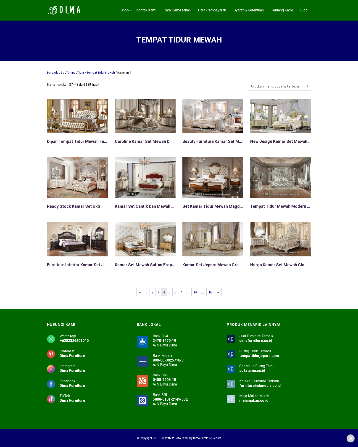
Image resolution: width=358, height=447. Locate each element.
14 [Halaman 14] (195, 292)
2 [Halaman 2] (152, 292)
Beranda (52, 72)
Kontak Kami (146, 10)
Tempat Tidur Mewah (101, 72)
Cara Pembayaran (212, 10)
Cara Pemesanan (177, 10)
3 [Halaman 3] (158, 292)
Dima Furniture (72, 356)
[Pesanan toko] (279, 86)
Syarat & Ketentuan (249, 10)
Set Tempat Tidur (72, 72)
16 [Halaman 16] (210, 292)
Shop (125, 10)
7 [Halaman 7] (181, 292)
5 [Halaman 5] (170, 292)
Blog (304, 10)
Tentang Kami (282, 10)
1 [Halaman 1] (147, 292)
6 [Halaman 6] (175, 292)
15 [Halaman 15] (203, 292)
